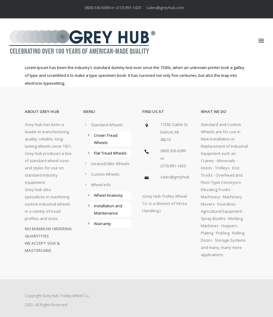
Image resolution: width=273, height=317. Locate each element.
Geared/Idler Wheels (110, 163)
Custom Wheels (105, 174)
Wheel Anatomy (108, 195)
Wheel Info (101, 184)
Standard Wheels (107, 124)
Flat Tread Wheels (110, 153)
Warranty (102, 223)
